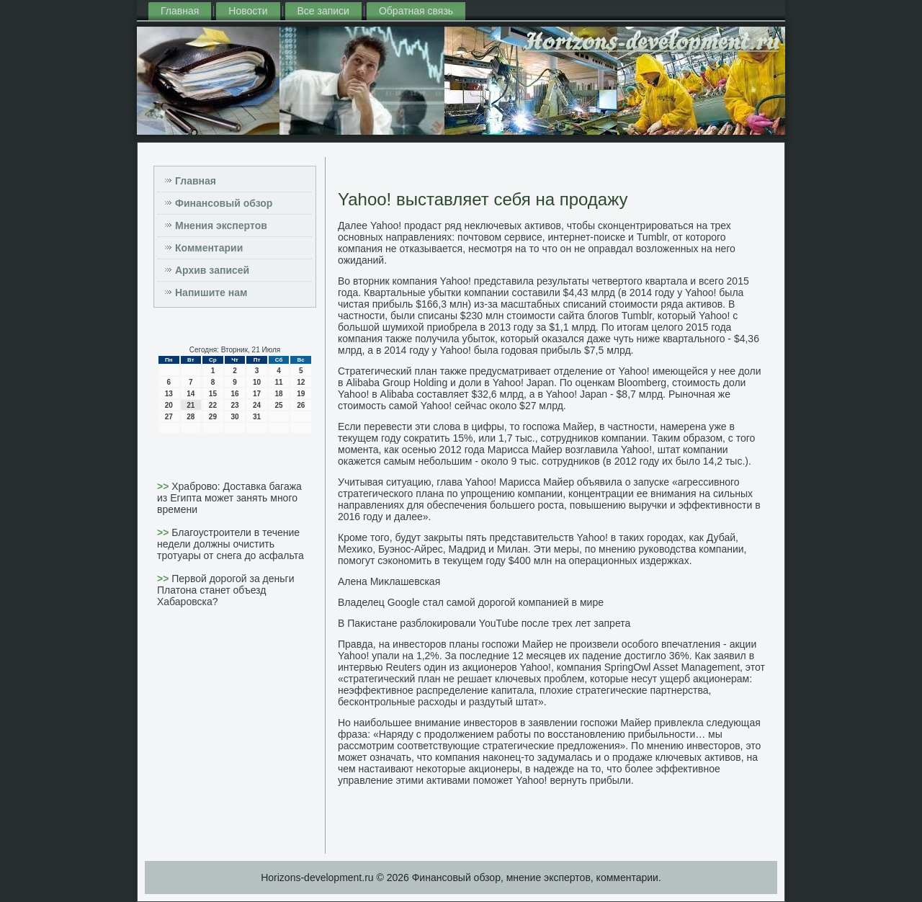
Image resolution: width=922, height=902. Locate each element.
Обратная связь (416, 11)
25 (279, 405)
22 (213, 405)
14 (190, 394)
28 (190, 417)
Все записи (323, 11)
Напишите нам (211, 292)
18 (279, 394)
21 (190, 405)
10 (257, 382)
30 (234, 417)
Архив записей (212, 270)
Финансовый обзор (223, 203)
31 (257, 417)
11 (279, 382)
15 (213, 394)
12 (301, 382)
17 (257, 394)
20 (169, 405)
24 (257, 405)
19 (301, 394)
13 (169, 394)
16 (234, 394)
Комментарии (209, 248)
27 (169, 417)
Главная (180, 11)
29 (213, 417)
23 (234, 405)
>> (164, 486)
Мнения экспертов (221, 225)
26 (301, 405)
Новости (247, 11)
